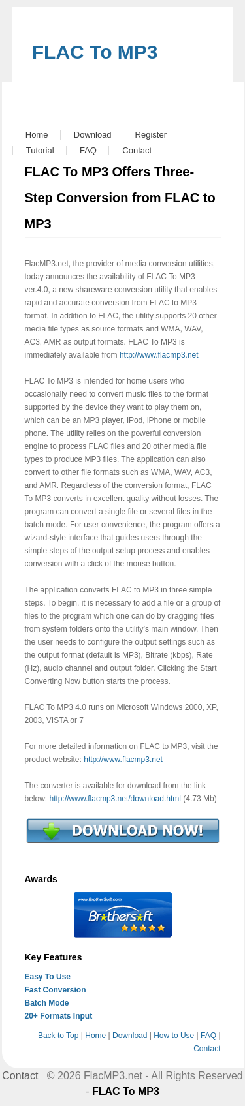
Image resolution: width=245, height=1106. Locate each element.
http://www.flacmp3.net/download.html (115, 798)
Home (36, 135)
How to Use (174, 1035)
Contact (137, 150)
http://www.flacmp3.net (159, 355)
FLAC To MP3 (95, 52)
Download (93, 135)
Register (151, 135)
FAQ (88, 150)
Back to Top (58, 1035)
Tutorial (40, 150)
